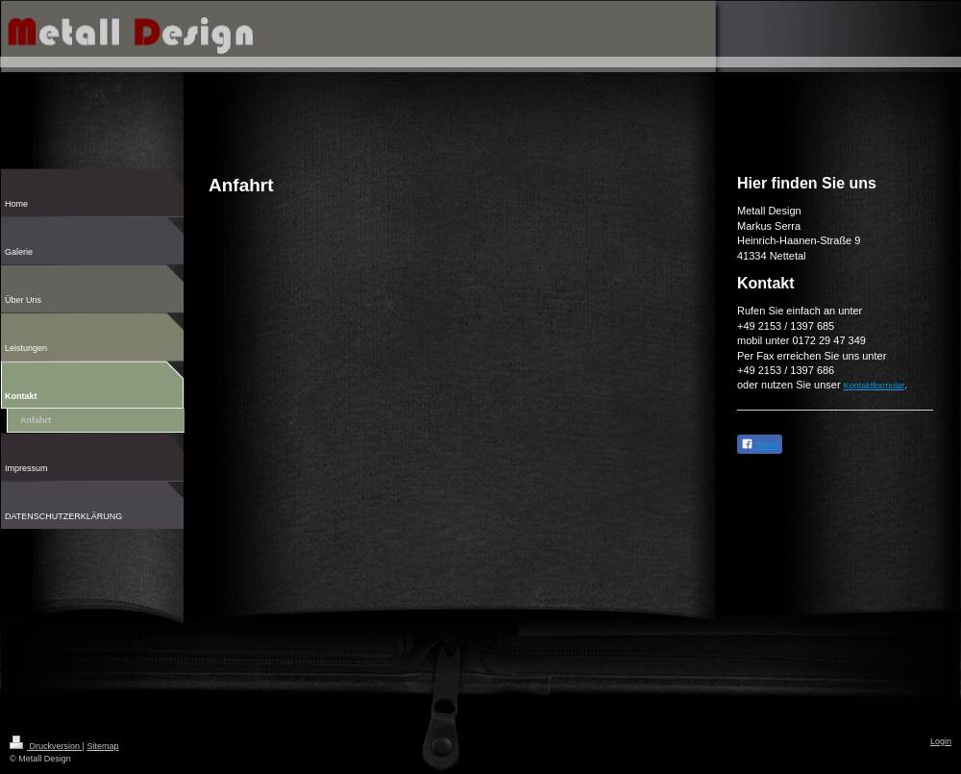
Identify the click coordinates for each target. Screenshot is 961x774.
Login (940, 741)
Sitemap (102, 746)
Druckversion (46, 746)
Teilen (759, 443)
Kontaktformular (874, 385)
